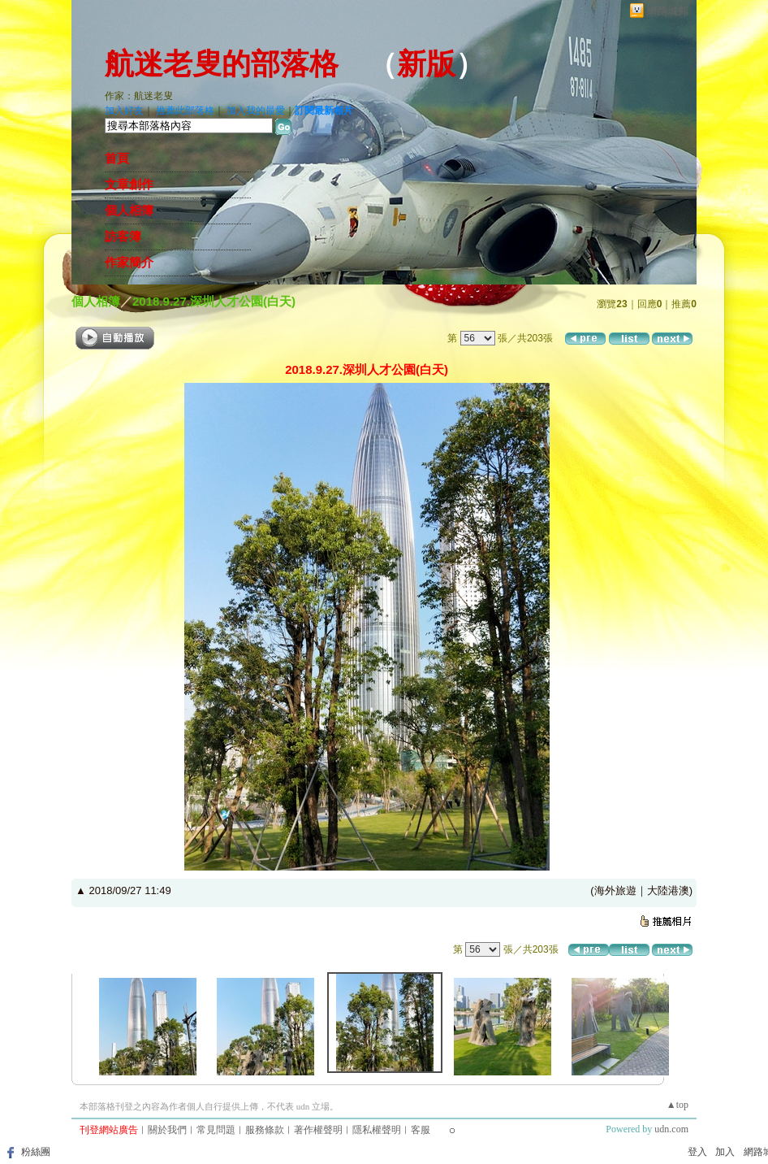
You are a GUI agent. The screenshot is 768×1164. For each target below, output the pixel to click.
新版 (426, 64)
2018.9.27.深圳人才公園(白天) (214, 301)
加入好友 (124, 110)
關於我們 (167, 1130)
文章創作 (129, 184)
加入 (725, 1151)
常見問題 (215, 1130)
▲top (677, 1104)
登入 (697, 1151)
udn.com (671, 1129)
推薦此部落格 (185, 110)
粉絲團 (35, 1151)
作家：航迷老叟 (139, 96)
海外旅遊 (615, 890)
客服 (420, 1130)
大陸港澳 (668, 890)
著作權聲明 (318, 1130)
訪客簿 (123, 236)
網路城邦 (667, 11)
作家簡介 (129, 262)
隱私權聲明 (376, 1130)
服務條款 (264, 1130)
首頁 (117, 158)
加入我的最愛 (256, 110)
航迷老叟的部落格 (222, 64)
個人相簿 (129, 210)
